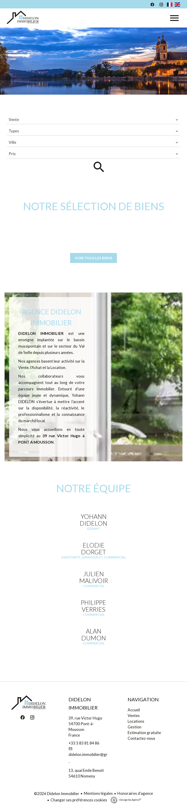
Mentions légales (98, 793)
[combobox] (93, 119)
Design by (130, 799)
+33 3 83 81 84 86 (83, 743)
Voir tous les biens (93, 258)
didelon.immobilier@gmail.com (94, 754)
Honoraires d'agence (135, 793)
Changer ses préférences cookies (78, 800)
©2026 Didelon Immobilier (56, 793)
